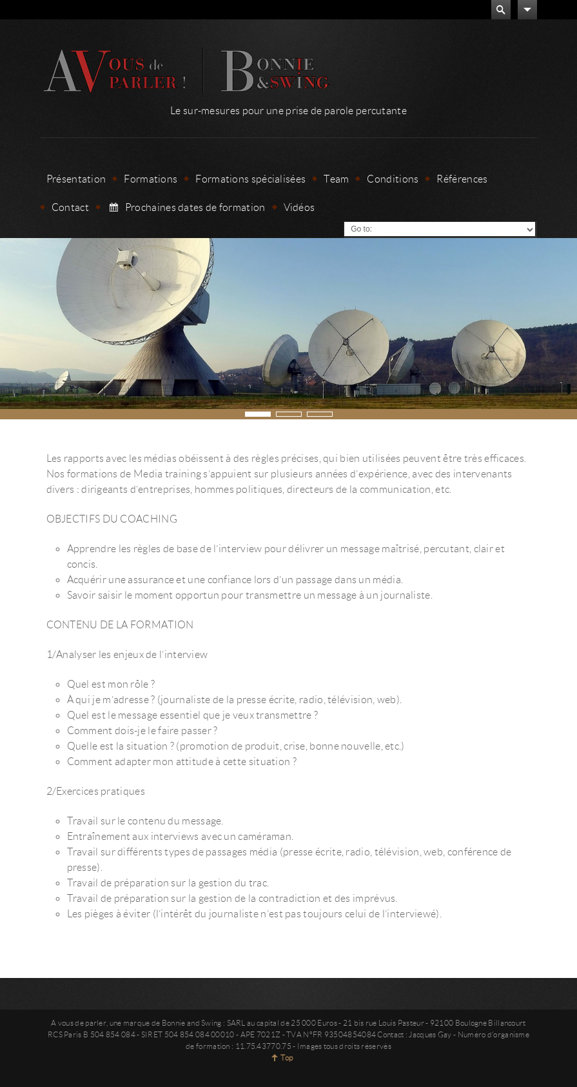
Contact (70, 207)
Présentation (76, 178)
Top (286, 1057)
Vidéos (299, 207)
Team (336, 178)
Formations (150, 178)
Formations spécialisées (250, 178)
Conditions (392, 178)
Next (7, 413)
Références (461, 178)
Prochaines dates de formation (186, 208)
